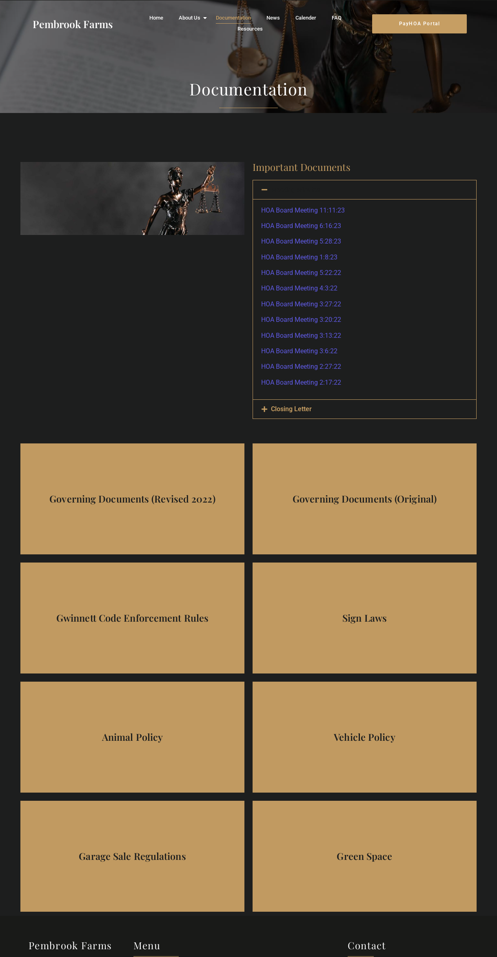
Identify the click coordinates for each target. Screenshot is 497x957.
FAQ (337, 18)
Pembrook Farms (73, 24)
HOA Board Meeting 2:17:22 (301, 382)
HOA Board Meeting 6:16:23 (301, 226)
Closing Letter (291, 409)
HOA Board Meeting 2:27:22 (301, 366)
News (273, 18)
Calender (305, 18)
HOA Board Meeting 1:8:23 (299, 257)
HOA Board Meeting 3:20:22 (301, 319)
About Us (191, 18)
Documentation (233, 18)
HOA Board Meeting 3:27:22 (301, 304)
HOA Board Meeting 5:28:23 (301, 241)
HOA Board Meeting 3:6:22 (299, 351)
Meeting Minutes (295, 189)
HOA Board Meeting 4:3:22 (299, 288)
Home (156, 18)
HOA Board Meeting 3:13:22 (301, 335)
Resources (250, 29)
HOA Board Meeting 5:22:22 (301, 273)
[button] (364, 189)
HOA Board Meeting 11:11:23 (303, 210)
